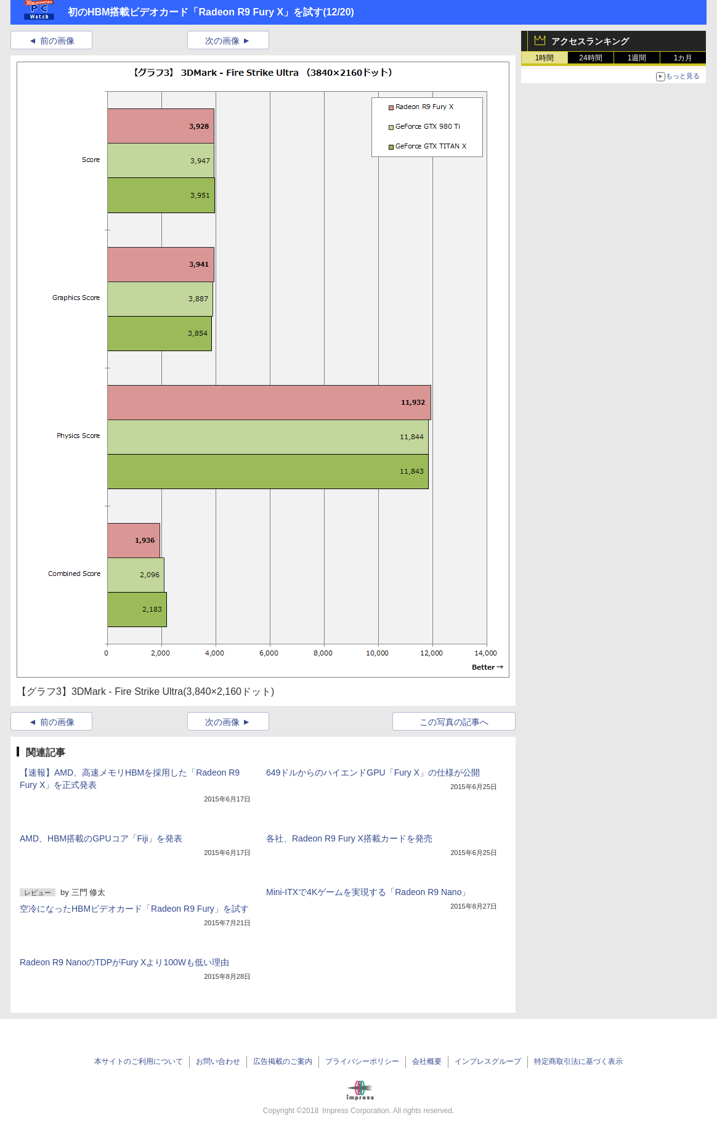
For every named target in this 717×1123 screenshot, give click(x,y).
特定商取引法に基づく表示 (578, 1061)
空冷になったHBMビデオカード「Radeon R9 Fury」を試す (134, 909)
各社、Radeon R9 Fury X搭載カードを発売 (349, 838)
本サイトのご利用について (138, 1061)
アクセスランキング (590, 41)
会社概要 (427, 1061)
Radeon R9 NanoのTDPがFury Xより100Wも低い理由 (124, 962)
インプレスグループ (488, 1061)
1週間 (637, 58)
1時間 (544, 58)
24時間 (590, 58)
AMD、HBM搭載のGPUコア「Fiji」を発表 (101, 838)
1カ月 (683, 58)
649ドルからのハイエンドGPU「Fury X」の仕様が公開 (373, 772)
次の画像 (222, 41)
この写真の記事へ (453, 722)
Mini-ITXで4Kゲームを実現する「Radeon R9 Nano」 (368, 892)
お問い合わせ (218, 1061)
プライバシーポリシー (362, 1061)
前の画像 (57, 41)
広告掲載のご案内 (282, 1061)
